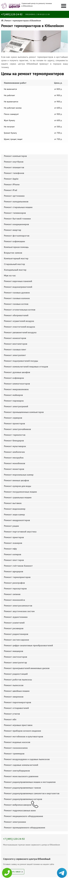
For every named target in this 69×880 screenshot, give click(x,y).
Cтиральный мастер (14, 264)
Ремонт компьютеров (15, 156)
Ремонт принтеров (14, 537)
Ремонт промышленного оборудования (24, 827)
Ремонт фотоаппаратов (16, 235)
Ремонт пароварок (14, 400)
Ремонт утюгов (12, 713)
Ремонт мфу (10, 548)
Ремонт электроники (15, 821)
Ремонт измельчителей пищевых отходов (26, 366)
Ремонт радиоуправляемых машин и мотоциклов (30, 782)
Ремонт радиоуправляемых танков (22, 787)
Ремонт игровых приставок (18, 725)
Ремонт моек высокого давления (21, 776)
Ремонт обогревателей (16, 315)
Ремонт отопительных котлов (19, 309)
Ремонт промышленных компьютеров (24, 412)
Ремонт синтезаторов (15, 656)
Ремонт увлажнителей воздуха (20, 332)
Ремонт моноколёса (14, 599)
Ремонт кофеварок (14, 377)
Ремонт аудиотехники (15, 617)
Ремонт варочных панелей (18, 281)
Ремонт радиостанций (16, 673)
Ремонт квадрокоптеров (17, 520)
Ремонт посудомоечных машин (20, 491)
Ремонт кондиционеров (16, 224)
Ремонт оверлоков (13, 696)
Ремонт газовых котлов (16, 303)
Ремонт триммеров (14, 753)
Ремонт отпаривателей (16, 708)
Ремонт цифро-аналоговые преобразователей (28, 645)
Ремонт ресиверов (13, 628)
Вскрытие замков (13, 252)
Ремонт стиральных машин (18, 207)
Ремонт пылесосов (13, 685)
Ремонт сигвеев (12, 594)
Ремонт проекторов (14, 423)
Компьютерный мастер (16, 258)
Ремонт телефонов (14, 173)
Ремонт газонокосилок (16, 747)
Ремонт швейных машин (16, 690)
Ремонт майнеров (13, 395)
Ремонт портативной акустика (20, 531)
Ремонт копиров (12, 554)
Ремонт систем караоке (16, 639)
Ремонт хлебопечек (14, 451)
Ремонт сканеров (13, 543)
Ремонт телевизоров (15, 212)
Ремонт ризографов (14, 582)
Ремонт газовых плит (15, 349)
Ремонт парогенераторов (17, 702)
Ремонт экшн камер (14, 514)
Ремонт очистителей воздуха (19, 326)
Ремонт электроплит (15, 355)
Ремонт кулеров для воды (17, 486)
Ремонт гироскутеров (15, 588)
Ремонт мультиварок (15, 446)
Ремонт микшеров (13, 651)
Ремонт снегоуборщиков (17, 770)
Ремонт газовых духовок (17, 292)
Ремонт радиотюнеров (16, 634)
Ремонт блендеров (14, 440)
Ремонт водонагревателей (18, 286)
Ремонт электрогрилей (16, 406)
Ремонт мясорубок (14, 457)
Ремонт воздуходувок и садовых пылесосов (27, 759)
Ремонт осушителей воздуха (19, 321)
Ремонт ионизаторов (15, 338)
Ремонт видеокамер (14, 508)
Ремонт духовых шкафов (17, 372)
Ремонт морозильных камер (18, 474)
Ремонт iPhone (12, 184)
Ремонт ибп (10, 719)
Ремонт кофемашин (14, 241)
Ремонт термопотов (14, 434)
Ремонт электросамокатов (18, 605)
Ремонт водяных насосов (17, 742)
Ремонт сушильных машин (17, 497)
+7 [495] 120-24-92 (12, 14)
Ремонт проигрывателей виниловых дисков (26, 668)
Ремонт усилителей (14, 622)
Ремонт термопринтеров (17, 577)
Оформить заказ (13, 871)
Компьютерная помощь (16, 247)
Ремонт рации (11, 525)
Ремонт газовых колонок (17, 298)
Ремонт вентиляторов (15, 343)
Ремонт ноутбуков (13, 161)
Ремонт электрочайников (17, 429)
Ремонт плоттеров (14, 560)
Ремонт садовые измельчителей (21, 764)
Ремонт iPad (10, 190)
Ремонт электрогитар (15, 662)
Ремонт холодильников (16, 201)
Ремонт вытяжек (13, 503)
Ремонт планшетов (14, 167)
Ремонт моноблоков (14, 463)
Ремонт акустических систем (19, 611)
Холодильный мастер (15, 269)
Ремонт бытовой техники (17, 218)
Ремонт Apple (11, 178)
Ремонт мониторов (14, 469)
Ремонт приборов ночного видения (22, 730)
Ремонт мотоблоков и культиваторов (23, 736)
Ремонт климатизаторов (17, 383)
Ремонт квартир (12, 230)
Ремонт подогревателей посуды (21, 360)
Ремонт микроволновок (16, 389)
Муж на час (10, 275)
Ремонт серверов (13, 417)
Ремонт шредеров (13, 571)
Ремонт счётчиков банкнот (18, 565)
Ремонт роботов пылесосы (18, 679)
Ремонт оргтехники (14, 195)
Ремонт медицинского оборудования (23, 816)
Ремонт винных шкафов (16, 480)
